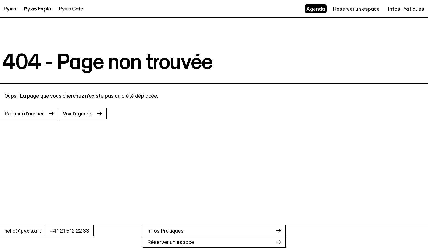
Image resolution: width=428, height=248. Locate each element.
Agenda (315, 8)
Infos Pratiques (406, 8)
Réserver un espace (356, 8)
